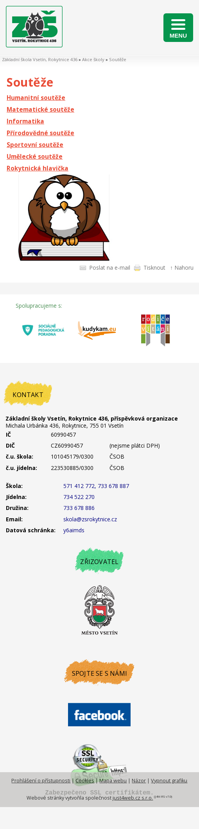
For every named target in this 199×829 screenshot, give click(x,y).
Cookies (84, 780)
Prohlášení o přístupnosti (40, 780)
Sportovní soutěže (35, 145)
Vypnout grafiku (169, 780)
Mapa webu (113, 780)
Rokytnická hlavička (37, 168)
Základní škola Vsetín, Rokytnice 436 (39, 59)
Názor (139, 780)
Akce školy (93, 59)
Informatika (25, 121)
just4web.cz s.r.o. (133, 798)
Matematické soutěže (40, 109)
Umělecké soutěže (35, 156)
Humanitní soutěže (36, 98)
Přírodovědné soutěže (40, 133)
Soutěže (117, 59)
